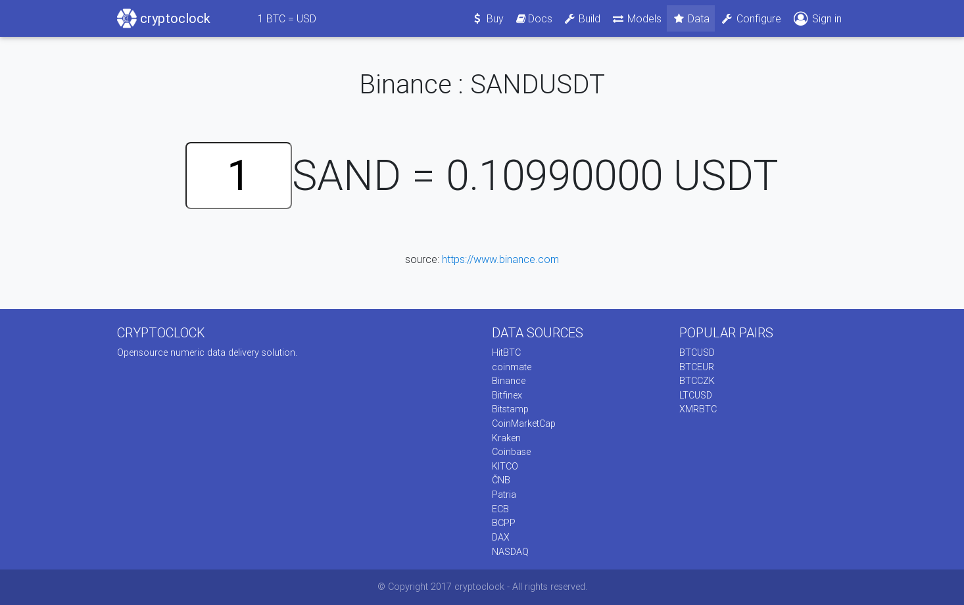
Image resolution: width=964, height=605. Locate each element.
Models (636, 18)
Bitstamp (510, 409)
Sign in (817, 19)
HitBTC (506, 352)
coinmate (511, 367)
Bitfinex (507, 395)
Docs (533, 18)
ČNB (501, 480)
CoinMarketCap (524, 423)
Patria (504, 494)
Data (691, 18)
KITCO (505, 466)
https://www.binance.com (500, 259)
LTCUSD (695, 395)
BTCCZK (697, 381)
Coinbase (511, 452)
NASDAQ (510, 552)
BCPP (504, 523)
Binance (508, 381)
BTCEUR (696, 367)
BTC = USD (287, 18)
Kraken (506, 438)
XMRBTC (698, 409)
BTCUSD (697, 352)
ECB (500, 509)
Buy (487, 18)
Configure (750, 18)
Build (582, 18)
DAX (501, 537)
